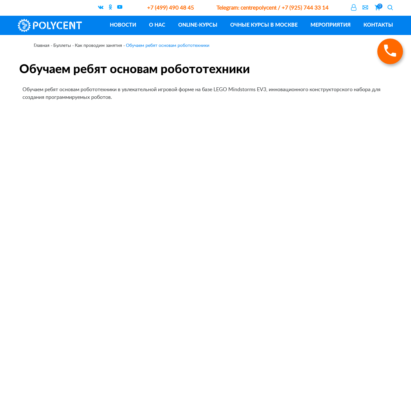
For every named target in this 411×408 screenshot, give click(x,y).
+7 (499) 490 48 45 (170, 8)
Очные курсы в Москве (264, 25)
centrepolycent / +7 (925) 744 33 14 (272, 8)
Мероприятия (330, 25)
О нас (157, 25)
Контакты (378, 25)
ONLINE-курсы (197, 25)
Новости (123, 25)
